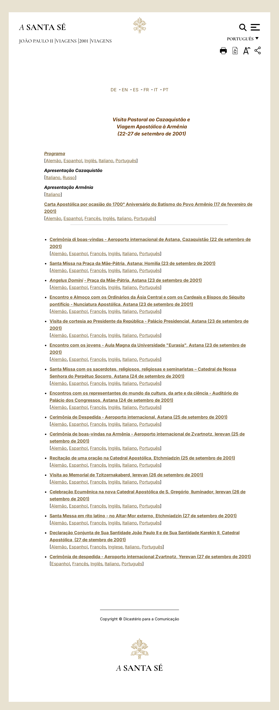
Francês (92, 218)
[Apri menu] (254, 27)
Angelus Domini (66, 280)
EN (125, 89)
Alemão (53, 160)
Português (126, 160)
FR (146, 89)
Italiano (106, 160)
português (240, 40)
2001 (84, 41)
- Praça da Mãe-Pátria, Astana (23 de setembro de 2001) (143, 280)
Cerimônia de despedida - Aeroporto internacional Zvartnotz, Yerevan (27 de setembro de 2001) (150, 556)
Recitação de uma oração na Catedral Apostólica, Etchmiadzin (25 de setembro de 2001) (142, 458)
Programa (54, 153)
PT (165, 89)
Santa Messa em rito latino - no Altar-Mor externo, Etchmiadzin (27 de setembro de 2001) (143, 515)
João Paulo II (36, 41)
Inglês (90, 160)
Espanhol (72, 160)
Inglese (115, 546)
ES (135, 89)
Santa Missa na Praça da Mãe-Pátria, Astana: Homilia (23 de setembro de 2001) (133, 263)
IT (156, 89)
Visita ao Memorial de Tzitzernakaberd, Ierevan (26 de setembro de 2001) (126, 475)
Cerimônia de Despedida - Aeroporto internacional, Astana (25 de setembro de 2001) (139, 417)
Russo (69, 177)
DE (114, 89)
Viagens (67, 41)
